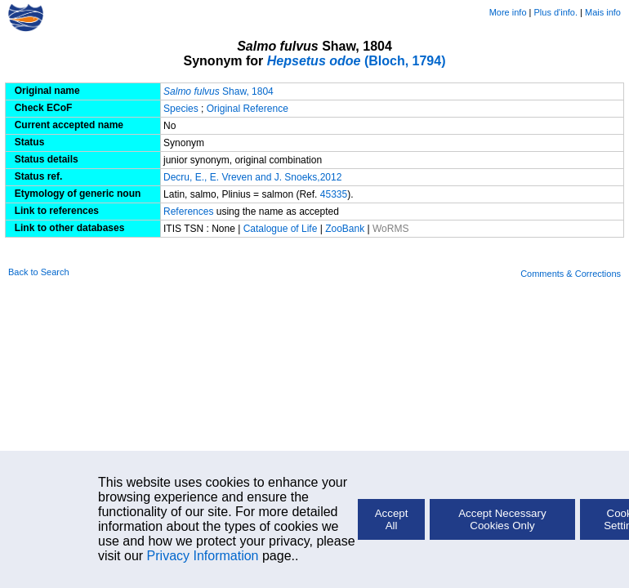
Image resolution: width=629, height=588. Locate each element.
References (188, 211)
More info (508, 12)
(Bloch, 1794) (356, 61)
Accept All (391, 519)
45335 (333, 194)
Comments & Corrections (570, 273)
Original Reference (247, 108)
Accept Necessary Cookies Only (502, 519)
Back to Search (38, 272)
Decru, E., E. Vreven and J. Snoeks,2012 (252, 177)
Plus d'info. (556, 12)
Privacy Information (203, 556)
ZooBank (346, 228)
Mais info (603, 12)
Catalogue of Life (281, 228)
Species (181, 108)
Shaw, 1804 (218, 91)
